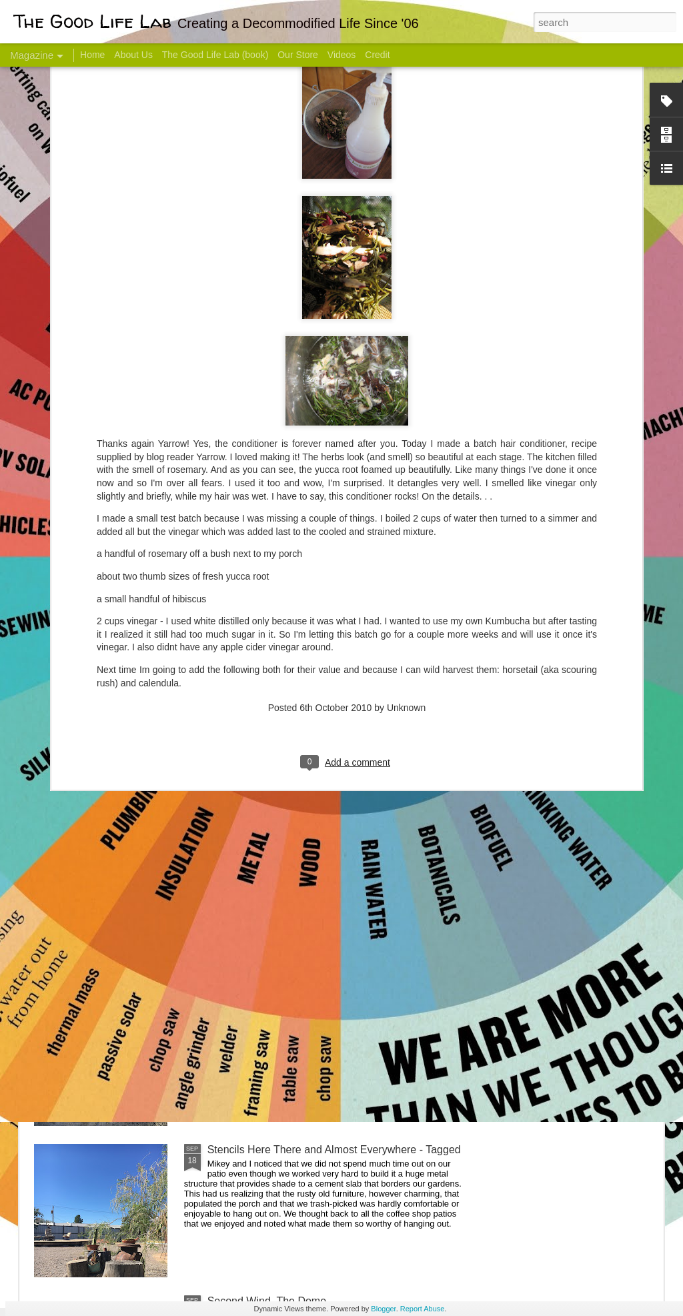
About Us (133, 54)
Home (92, 54)
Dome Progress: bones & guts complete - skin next (327, 998)
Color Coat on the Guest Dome (130, 788)
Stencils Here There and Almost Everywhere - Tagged (334, 1149)
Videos (341, 54)
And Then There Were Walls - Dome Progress (316, 846)
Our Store (297, 54)
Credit (377, 54)
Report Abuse (422, 1309)
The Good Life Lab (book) (215, 54)
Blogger (383, 1309)
